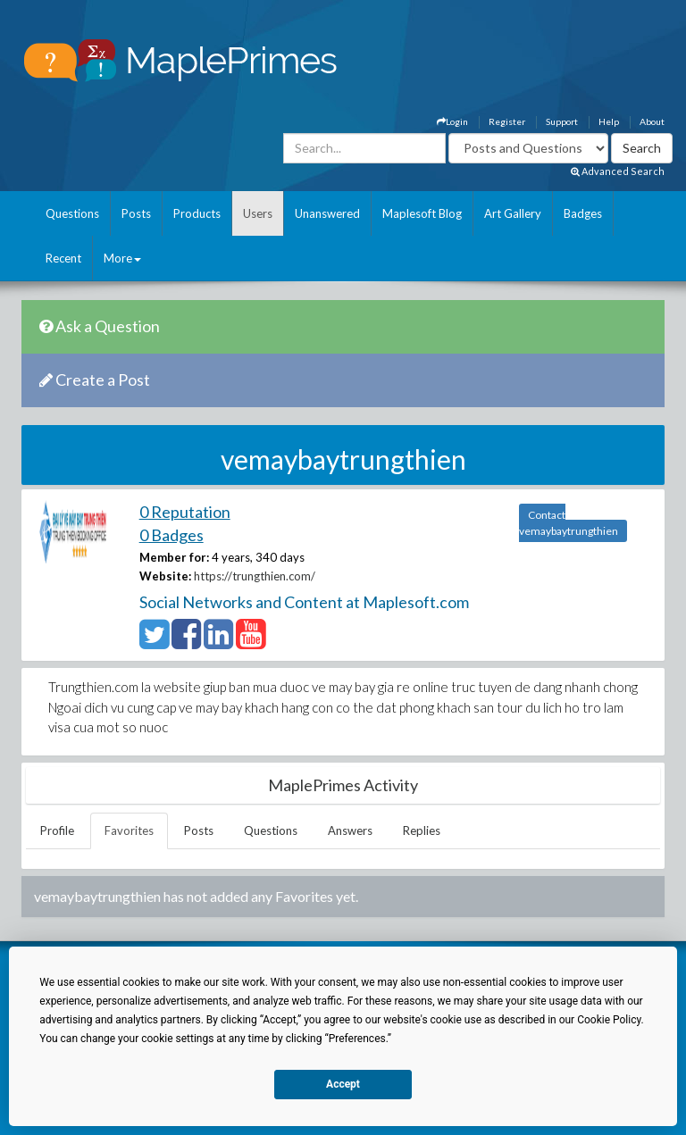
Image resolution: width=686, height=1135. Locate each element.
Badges (583, 213)
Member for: (174, 557)
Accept (343, 1084)
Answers (350, 830)
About (652, 121)
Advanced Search (618, 171)
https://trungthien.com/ (254, 576)
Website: (165, 576)
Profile (57, 830)
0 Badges (171, 535)
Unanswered (327, 213)
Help (608, 121)
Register (507, 121)
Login (452, 121)
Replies (421, 830)
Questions (72, 213)
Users (257, 213)
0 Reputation (184, 512)
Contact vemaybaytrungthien (568, 523)
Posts (136, 213)
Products (197, 213)
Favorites (129, 830)
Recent (63, 258)
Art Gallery (512, 213)
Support (562, 121)
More (122, 258)
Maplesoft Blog (422, 213)
